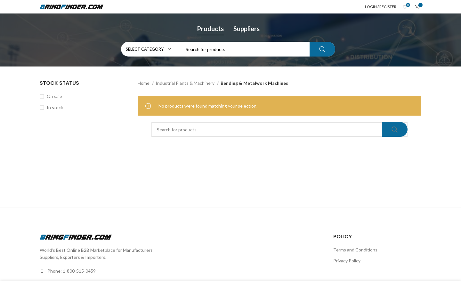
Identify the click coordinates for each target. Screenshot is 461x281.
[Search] (228, 49)
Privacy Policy (346, 260)
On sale (54, 96)
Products (210, 28)
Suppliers (246, 28)
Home (144, 83)
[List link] (133, 271)
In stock (55, 107)
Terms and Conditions (355, 249)
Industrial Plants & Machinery (185, 83)
